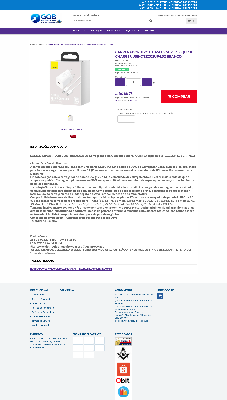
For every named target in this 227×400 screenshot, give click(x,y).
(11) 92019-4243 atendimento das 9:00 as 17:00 (169, 5)
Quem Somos (164, 15)
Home (76, 31)
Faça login (94, 15)
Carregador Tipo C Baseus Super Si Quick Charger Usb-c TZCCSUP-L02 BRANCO (71, 269)
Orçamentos (132, 31)
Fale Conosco (191, 15)
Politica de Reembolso (43, 307)
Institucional (39, 290)
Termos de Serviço (41, 320)
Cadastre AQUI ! (93, 31)
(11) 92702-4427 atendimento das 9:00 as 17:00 (169, 8)
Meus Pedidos (177, 15)
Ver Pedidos (113, 31)
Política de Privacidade (43, 312)
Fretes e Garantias (41, 316)
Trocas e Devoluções (42, 299)
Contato (149, 31)
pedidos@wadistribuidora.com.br (131, 320)
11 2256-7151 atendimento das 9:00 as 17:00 (171, 2)
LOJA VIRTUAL (67, 290)
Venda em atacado (41, 325)
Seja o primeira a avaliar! (126, 72)
